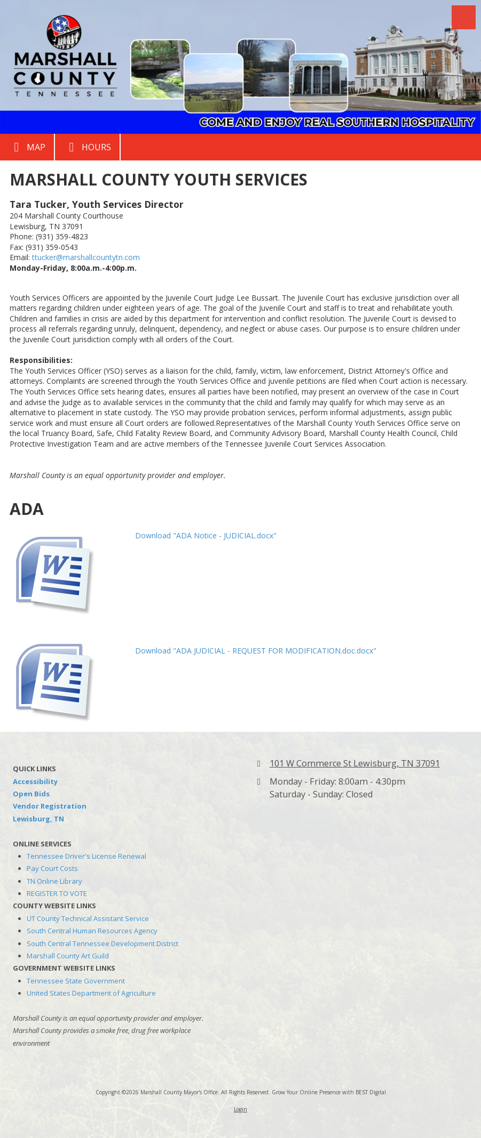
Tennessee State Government (76, 981)
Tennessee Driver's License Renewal (86, 856)
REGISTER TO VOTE (57, 893)
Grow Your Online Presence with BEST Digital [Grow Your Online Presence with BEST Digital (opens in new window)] (329, 1092)
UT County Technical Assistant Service (88, 918)
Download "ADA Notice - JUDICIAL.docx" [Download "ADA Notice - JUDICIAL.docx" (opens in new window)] (206, 535)
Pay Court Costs (52, 868)
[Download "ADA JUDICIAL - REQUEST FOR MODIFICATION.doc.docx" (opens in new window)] (68, 678)
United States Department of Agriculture (91, 993)
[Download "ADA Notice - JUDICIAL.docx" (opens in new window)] (68, 571)
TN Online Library (54, 881)
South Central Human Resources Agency (92, 930)
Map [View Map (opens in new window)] (27, 147)
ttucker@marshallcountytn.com (86, 257)
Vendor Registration (49, 806)
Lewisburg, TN (38, 819)
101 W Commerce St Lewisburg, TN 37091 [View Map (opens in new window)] (355, 763)
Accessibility (35, 781)
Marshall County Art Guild (68, 956)
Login (240, 1109)
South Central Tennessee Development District (102, 943)
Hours (87, 147)
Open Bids (31, 793)
